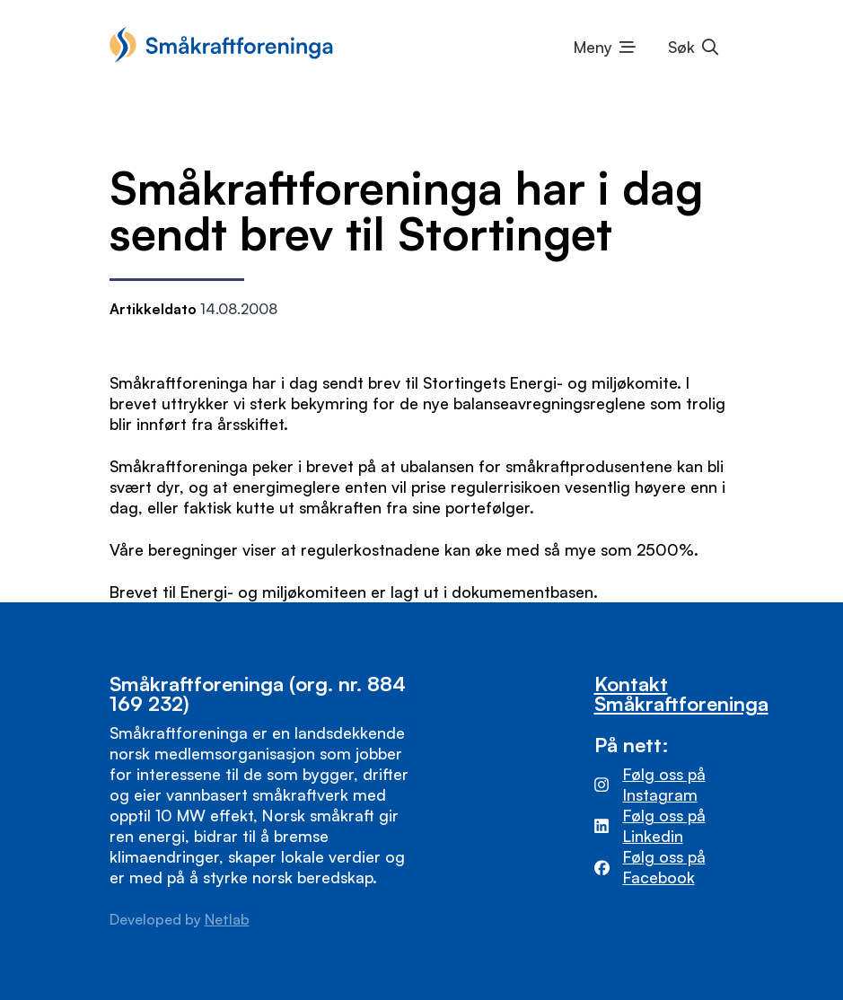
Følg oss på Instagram (664, 784)
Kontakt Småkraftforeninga (681, 693)
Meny (593, 47)
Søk (681, 47)
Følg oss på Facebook (664, 866)
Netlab (227, 919)
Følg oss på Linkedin (664, 825)
